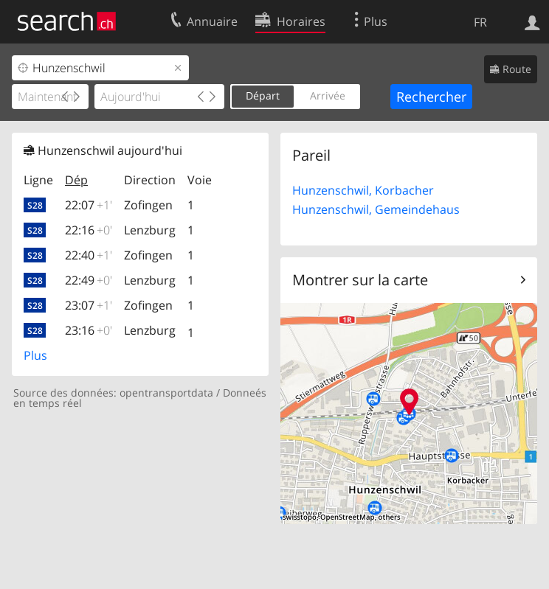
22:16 (88, 230)
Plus (35, 355)
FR (480, 22)
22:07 (88, 205)
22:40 (88, 255)
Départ (263, 95)
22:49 (88, 280)
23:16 (88, 330)
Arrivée (327, 95)
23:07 (88, 305)
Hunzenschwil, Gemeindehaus (376, 209)
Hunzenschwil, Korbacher (363, 190)
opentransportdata (166, 393)
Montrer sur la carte (360, 280)
